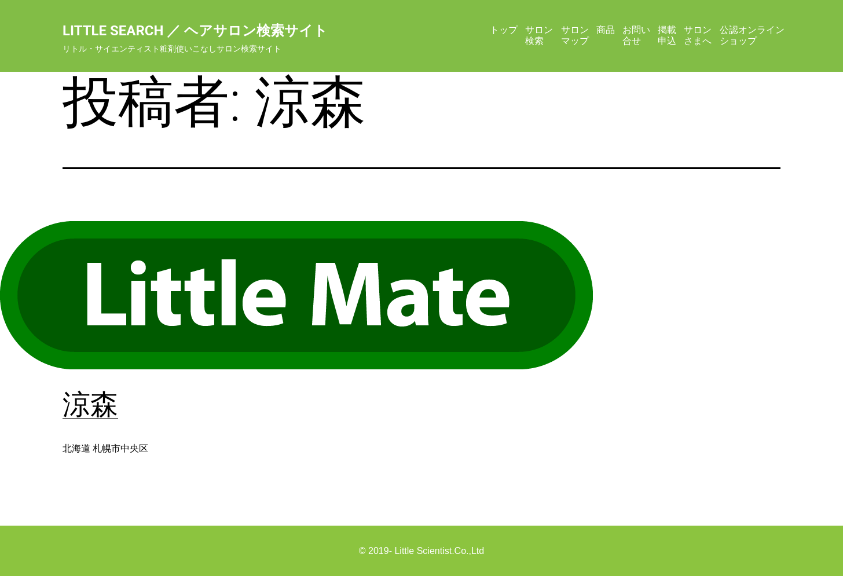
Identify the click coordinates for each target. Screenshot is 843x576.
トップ (504, 29)
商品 (605, 29)
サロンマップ (575, 35)
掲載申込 (667, 35)
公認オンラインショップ (752, 35)
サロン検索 (539, 35)
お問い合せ (636, 35)
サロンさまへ (698, 35)
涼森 (90, 404)
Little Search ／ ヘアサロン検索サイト (195, 31)
